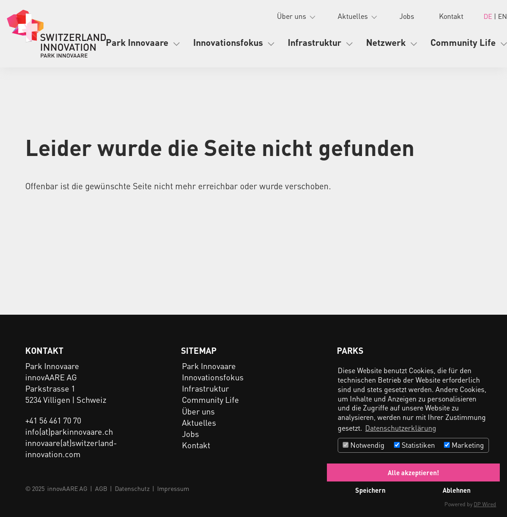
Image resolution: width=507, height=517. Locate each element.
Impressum (173, 488)
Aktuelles (353, 16)
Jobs (406, 16)
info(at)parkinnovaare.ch (69, 431)
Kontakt (451, 16)
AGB (101, 488)
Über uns (291, 16)
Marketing (464, 445)
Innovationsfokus (228, 42)
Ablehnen (457, 490)
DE (489, 16)
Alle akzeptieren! (413, 472)
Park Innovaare (137, 42)
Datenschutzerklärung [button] (400, 427)
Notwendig (364, 445)
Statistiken (414, 445)
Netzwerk (386, 42)
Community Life (463, 42)
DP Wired (485, 504)
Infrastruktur (314, 42)
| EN (500, 16)
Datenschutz (132, 488)
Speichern (370, 490)
